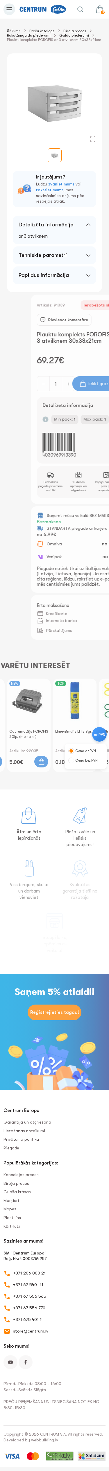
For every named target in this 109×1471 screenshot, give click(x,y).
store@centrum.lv (30, 1331)
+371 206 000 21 (29, 1273)
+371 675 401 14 (28, 1319)
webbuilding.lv (44, 1440)
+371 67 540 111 (28, 1284)
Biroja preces (74, 31)
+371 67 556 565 (29, 1296)
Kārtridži (11, 1226)
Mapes (9, 1209)
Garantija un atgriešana (27, 1122)
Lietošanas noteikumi (24, 1131)
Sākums (14, 30)
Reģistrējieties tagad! (54, 1012)
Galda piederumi (74, 35)
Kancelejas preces (21, 1174)
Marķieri (11, 1200)
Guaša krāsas (17, 1191)
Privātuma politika (21, 1139)
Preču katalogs (42, 31)
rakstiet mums (49, 190)
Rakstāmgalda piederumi (29, 35)
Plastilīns (12, 1217)
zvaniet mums (61, 184)
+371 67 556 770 (29, 1307)
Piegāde (11, 1148)
